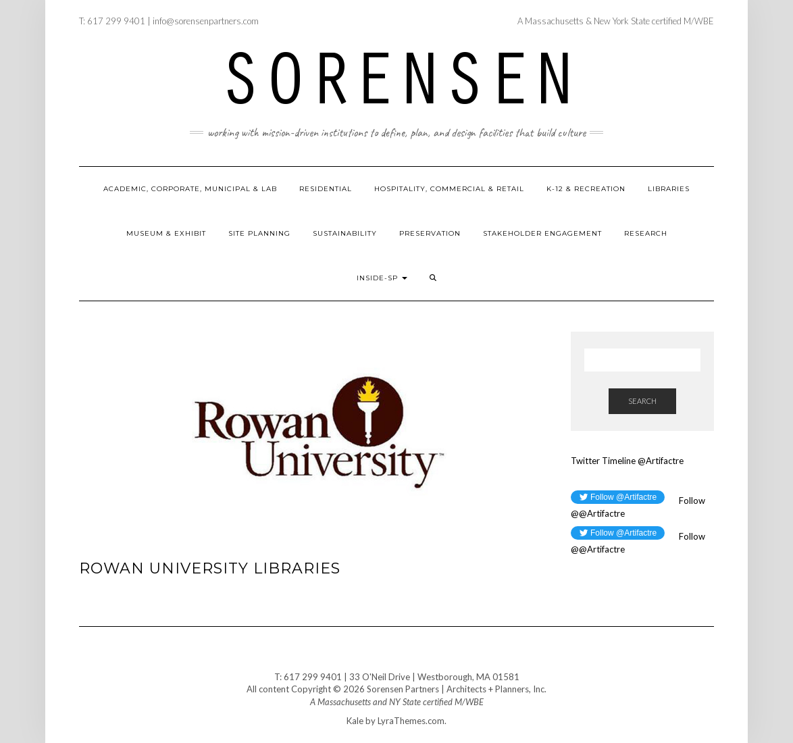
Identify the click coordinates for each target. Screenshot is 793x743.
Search (642, 400)
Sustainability (345, 233)
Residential (325, 188)
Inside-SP (382, 278)
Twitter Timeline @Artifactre (627, 460)
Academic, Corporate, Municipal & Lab (190, 188)
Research (645, 233)
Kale (355, 720)
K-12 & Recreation (585, 188)
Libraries (669, 188)
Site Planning (259, 233)
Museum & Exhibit (166, 233)
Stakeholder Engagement (542, 233)
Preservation (430, 233)
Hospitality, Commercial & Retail (449, 188)
